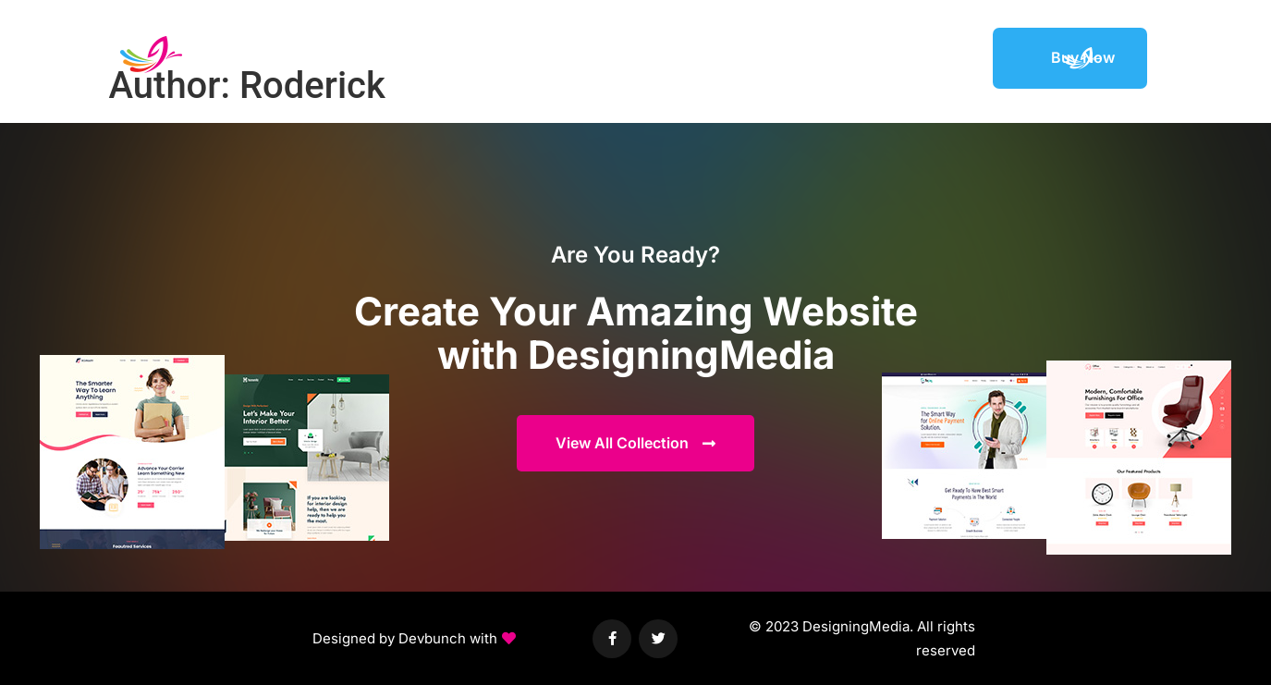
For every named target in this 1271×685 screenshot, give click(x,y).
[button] (414, 639)
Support (945, 57)
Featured (867, 57)
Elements (785, 57)
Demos (709, 57)
